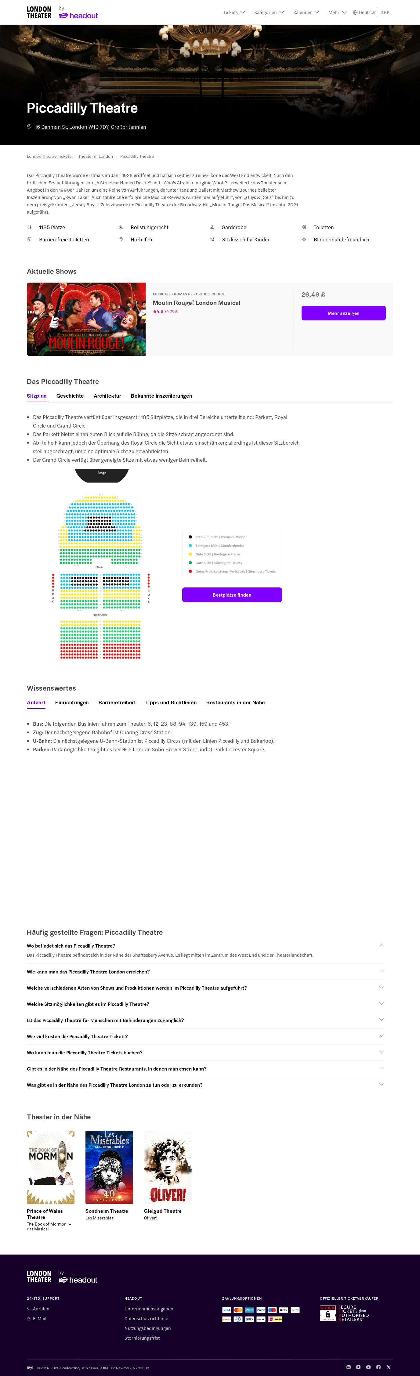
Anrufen (41, 1309)
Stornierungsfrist (142, 1338)
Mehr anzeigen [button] (344, 313)
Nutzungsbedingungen (148, 1328)
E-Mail (39, 1318)
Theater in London (95, 156)
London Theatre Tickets (49, 156)
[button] (234, 12)
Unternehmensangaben (149, 1309)
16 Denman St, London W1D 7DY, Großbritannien (86, 126)
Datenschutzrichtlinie (146, 1318)
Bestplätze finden (232, 594)
